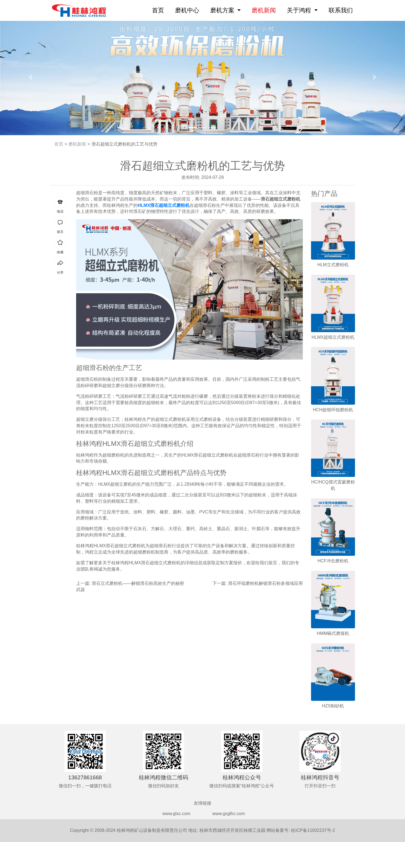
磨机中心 (187, 10)
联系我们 (341, 10)
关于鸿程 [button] (300, 10)
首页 (159, 10)
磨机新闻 (264, 10)
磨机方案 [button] (223, 10)
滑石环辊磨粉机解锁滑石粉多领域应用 (265, 583)
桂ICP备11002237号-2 (313, 830)
